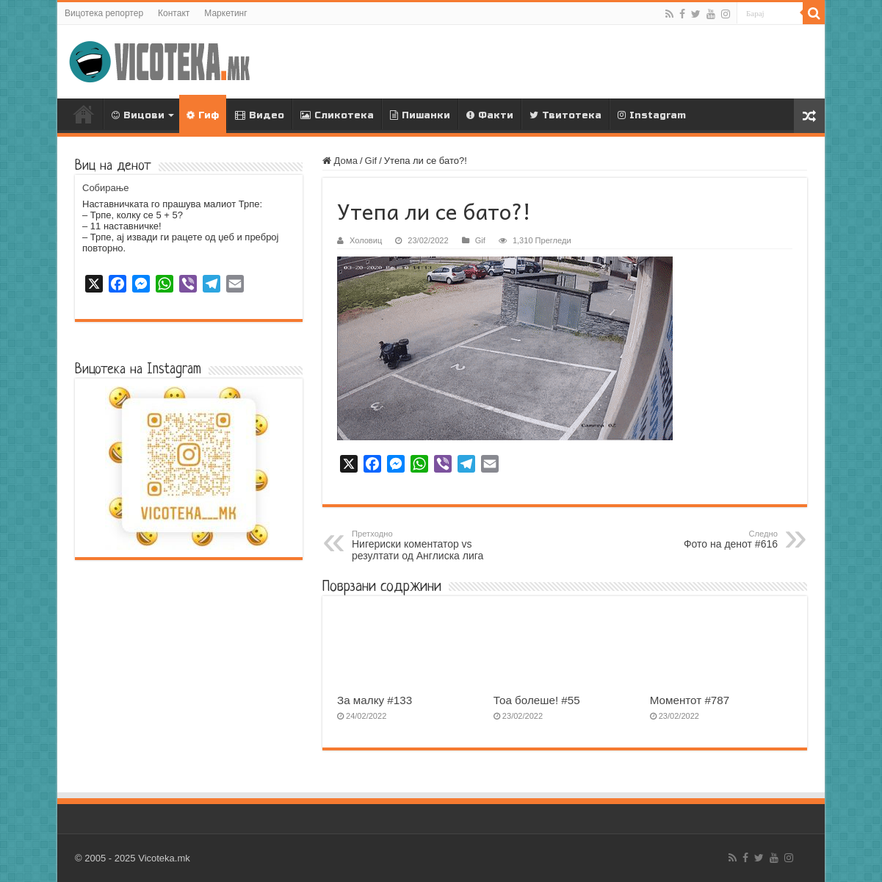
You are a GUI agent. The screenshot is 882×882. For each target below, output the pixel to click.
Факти (489, 115)
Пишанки (420, 115)
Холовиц (366, 240)
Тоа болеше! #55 (537, 700)
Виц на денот (113, 166)
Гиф (202, 115)
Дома (84, 113)
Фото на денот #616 (702, 539)
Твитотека (565, 115)
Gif (371, 160)
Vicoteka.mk (164, 858)
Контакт (173, 13)
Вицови (138, 115)
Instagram (652, 115)
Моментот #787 (690, 700)
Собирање (105, 187)
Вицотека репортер (104, 13)
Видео (259, 115)
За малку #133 (374, 700)
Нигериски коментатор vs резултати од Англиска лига (427, 545)
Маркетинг (225, 13)
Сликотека (337, 115)
